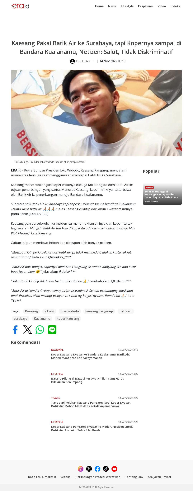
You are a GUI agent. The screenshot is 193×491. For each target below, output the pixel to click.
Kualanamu (42, 318)
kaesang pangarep (99, 311)
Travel (55, 398)
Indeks (175, 6)
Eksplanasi (145, 6)
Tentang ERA (134, 477)
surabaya (20, 318)
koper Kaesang (68, 318)
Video (162, 6)
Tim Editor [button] (80, 61)
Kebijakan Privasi (159, 477)
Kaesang (31, 311)
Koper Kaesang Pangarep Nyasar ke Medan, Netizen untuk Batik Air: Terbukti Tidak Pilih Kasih (92, 428)
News (112, 6)
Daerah (149, 187)
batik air (126, 311)
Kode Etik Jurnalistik (42, 477)
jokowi (49, 311)
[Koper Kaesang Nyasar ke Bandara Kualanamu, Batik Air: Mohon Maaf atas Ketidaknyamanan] (31, 358)
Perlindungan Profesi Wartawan (98, 477)
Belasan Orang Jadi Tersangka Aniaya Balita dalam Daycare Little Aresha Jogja (162, 194)
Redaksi (65, 477)
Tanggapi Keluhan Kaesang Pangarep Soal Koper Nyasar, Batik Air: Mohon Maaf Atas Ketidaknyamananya (91, 404)
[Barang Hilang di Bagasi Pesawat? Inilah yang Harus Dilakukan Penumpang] (31, 382)
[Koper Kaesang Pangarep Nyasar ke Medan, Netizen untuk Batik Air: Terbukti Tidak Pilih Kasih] (31, 431)
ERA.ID (91, 487)
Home (99, 6)
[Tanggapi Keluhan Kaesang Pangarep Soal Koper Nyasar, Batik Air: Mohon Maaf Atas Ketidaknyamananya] (31, 406)
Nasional (57, 349)
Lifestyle (127, 6)
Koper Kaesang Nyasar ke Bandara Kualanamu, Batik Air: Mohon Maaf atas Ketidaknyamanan (90, 356)
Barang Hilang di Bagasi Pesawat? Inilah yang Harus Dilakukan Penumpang (87, 380)
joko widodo (70, 311)
